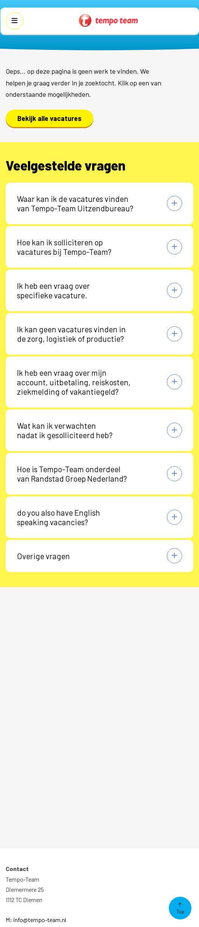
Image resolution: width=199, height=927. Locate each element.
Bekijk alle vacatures (49, 118)
